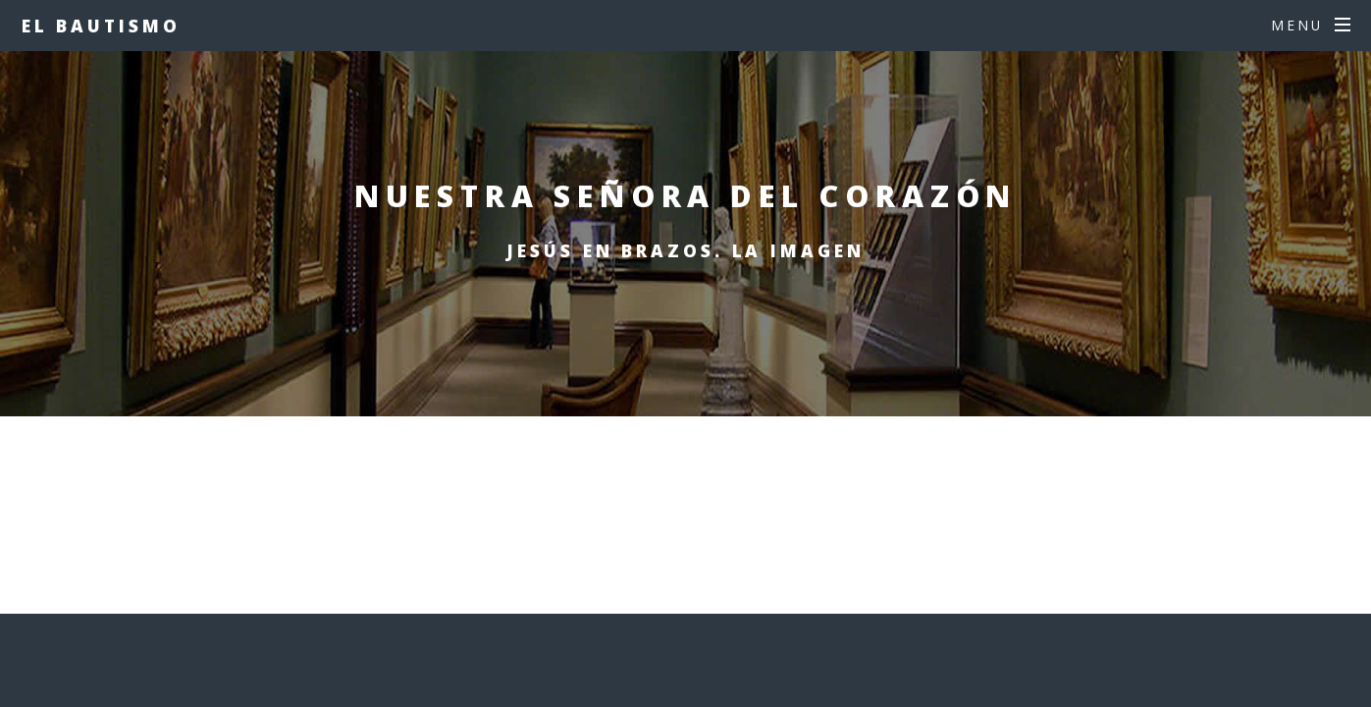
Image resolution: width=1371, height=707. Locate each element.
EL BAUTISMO (101, 25)
